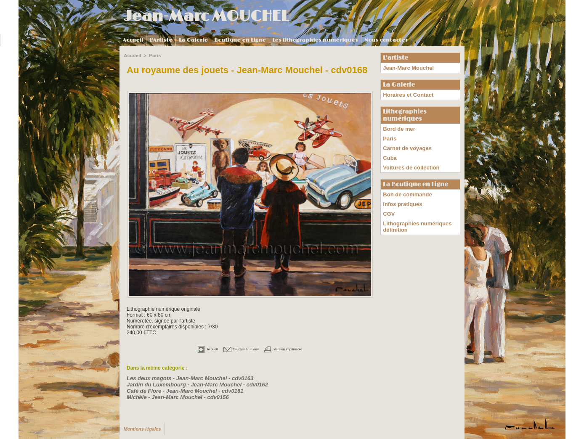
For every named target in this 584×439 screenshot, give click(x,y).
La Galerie (193, 40)
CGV (388, 202)
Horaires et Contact (406, 93)
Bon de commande (405, 185)
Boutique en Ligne (240, 40)
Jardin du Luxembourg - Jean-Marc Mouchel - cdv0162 (192, 383)
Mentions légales (141, 426)
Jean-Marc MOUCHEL (206, 16)
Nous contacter (386, 40)
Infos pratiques (401, 193)
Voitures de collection (409, 159)
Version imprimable (293, 348)
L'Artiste (161, 40)
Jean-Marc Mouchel (406, 67)
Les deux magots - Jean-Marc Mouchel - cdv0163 (185, 377)
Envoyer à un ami (236, 348)
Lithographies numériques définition (414, 213)
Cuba (389, 151)
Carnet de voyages (405, 142)
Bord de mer (398, 126)
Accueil (133, 40)
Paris (153, 55)
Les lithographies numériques (315, 40)
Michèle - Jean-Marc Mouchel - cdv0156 (174, 395)
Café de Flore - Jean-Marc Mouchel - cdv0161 (180, 389)
